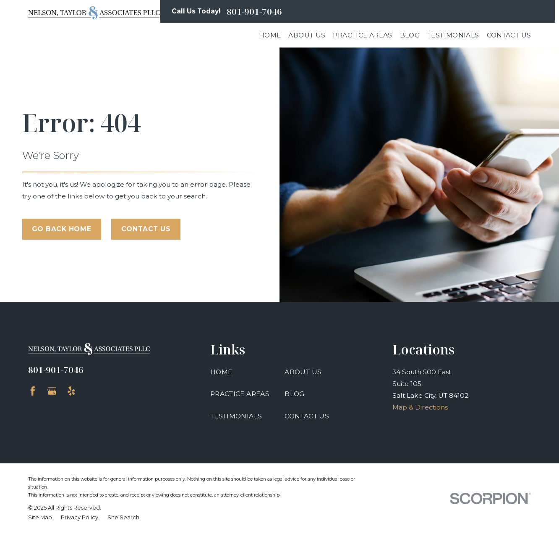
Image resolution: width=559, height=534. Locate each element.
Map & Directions (420, 407)
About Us (303, 372)
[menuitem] (40, 517)
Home (221, 372)
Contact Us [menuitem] (509, 35)
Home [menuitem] (270, 35)
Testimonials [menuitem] (453, 35)
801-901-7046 (254, 11)
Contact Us (146, 229)
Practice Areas (239, 394)
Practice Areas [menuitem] (362, 35)
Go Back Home (61, 229)
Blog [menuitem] (410, 35)
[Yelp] (71, 391)
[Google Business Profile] (52, 391)
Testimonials (236, 416)
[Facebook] (32, 391)
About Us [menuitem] (306, 35)
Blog (295, 394)
